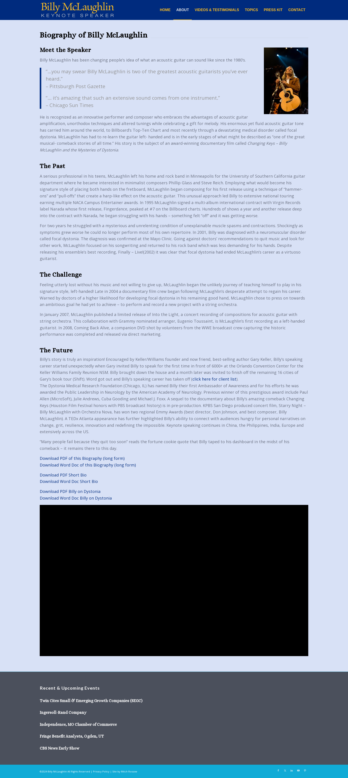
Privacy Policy (101, 771)
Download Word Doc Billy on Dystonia (76, 498)
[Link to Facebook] (278, 770)
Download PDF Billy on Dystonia (70, 491)
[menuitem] (165, 10)
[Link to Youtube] (298, 770)
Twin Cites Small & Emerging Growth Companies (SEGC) (91, 701)
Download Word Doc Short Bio (69, 481)
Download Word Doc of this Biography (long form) (88, 465)
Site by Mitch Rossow (124, 771)
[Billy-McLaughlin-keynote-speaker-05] (77, 10)
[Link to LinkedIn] (291, 770)
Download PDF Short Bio (63, 475)
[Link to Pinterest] (305, 770)
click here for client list (214, 379)
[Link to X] (285, 770)
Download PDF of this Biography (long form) (82, 458)
